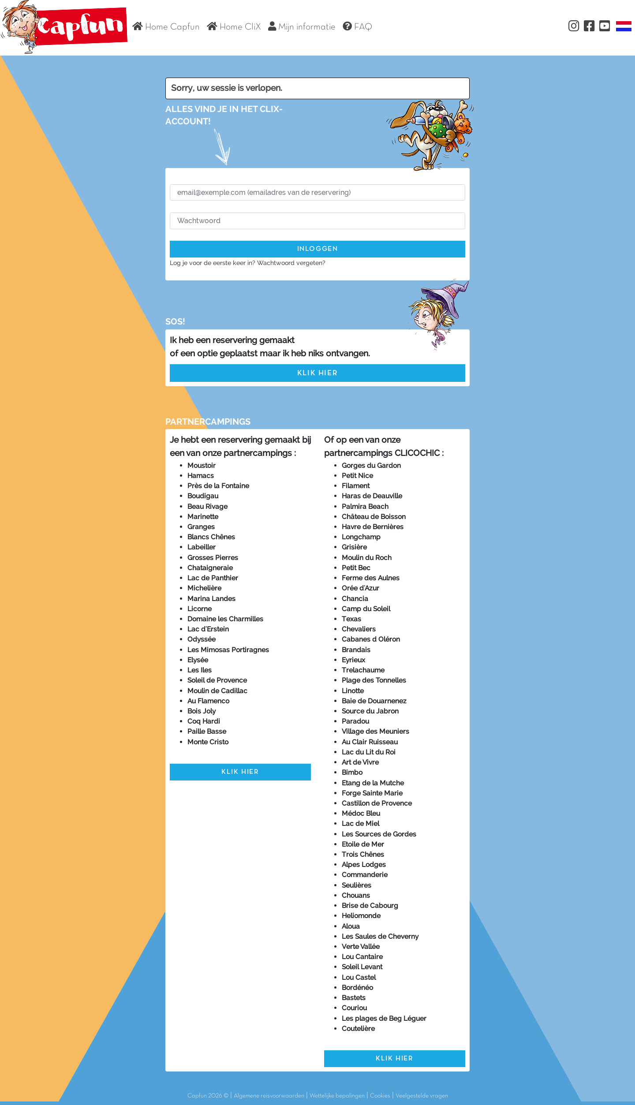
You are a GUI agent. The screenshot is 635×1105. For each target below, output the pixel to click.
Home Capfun (166, 26)
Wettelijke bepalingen (337, 1096)
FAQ (357, 26)
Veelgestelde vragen (422, 1096)
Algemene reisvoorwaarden (269, 1096)
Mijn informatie (302, 26)
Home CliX (234, 26)
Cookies (380, 1096)
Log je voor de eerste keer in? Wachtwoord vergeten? (247, 262)
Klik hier (317, 373)
